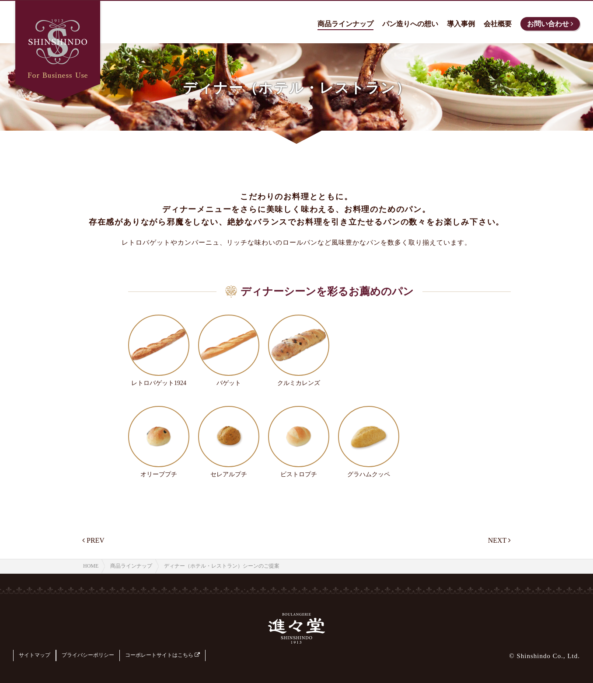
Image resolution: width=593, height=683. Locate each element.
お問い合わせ (550, 24)
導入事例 (461, 24)
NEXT (499, 540)
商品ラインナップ (345, 24)
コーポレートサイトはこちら (162, 655)
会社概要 (498, 24)
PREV (93, 540)
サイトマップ (34, 655)
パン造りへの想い (410, 24)
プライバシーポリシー (88, 655)
